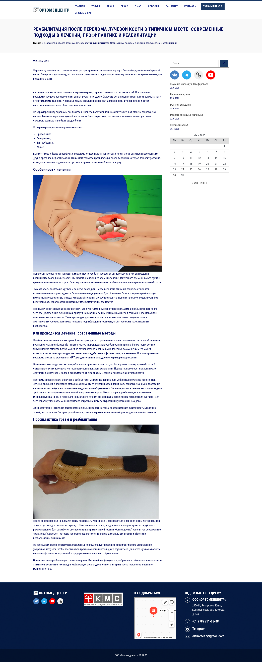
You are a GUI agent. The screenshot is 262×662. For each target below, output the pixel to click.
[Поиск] (224, 63)
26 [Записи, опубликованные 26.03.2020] (199, 169)
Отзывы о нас (83, 12)
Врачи (110, 6)
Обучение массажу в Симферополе (189, 84)
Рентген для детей (180, 104)
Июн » (203, 182)
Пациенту (172, 6)
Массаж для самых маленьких (186, 114)
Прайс (124, 6)
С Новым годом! (179, 125)
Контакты (190, 6)
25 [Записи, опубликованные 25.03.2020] (191, 169)
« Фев (195, 182)
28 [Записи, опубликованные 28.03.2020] (216, 169)
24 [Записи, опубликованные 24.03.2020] (182, 169)
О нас (138, 6)
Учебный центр (212, 6)
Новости (153, 6)
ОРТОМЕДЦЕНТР (50, 593)
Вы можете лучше (180, 94)
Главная (80, 6)
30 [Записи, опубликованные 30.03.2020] (174, 175)
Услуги (95, 6)
